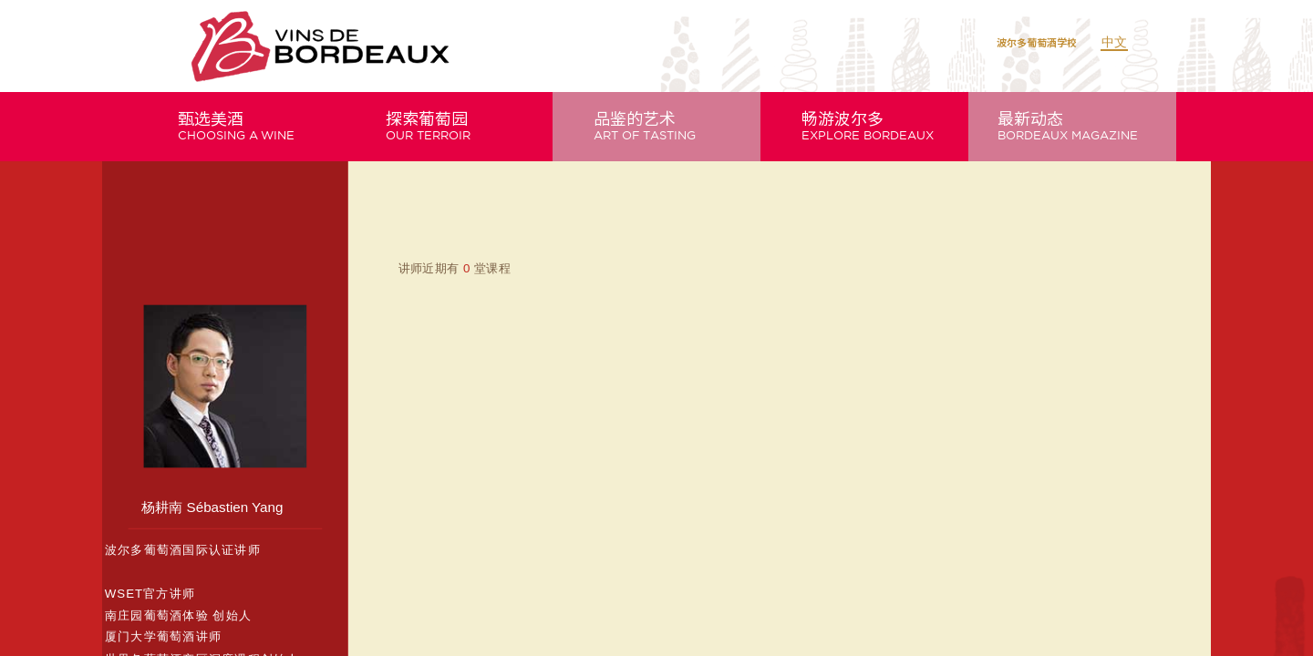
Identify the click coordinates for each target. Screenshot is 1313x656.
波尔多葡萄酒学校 (1037, 42)
